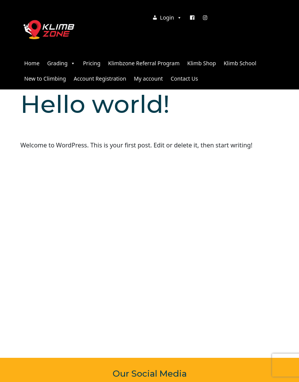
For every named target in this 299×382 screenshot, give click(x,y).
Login (171, 17)
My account (148, 78)
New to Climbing (45, 78)
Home (32, 63)
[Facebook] (192, 17)
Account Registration (100, 78)
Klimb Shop (201, 63)
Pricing (91, 63)
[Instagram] (205, 17)
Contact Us (184, 78)
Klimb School (240, 63)
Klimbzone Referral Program (143, 63)
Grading (61, 63)
